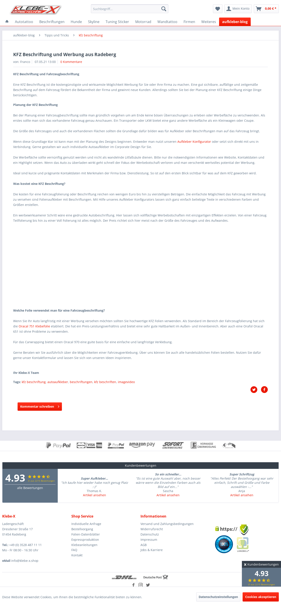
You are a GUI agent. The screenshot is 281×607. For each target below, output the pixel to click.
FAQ (74, 550)
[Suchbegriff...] (129, 8)
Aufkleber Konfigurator (194, 141)
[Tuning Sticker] (117, 22)
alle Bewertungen (30, 488)
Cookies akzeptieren (260, 597)
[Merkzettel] (217, 8)
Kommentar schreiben (39, 406)
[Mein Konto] (238, 8)
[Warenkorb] (266, 8)
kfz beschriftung (34, 382)
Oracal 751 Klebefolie (34, 326)
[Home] (7, 22)
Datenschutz (149, 534)
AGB (143, 545)
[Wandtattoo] (167, 22)
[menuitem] (129, 8)
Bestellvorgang (82, 529)
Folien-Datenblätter (85, 534)
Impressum (148, 539)
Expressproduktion (85, 539)
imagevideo (126, 382)
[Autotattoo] (24, 22)
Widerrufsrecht (151, 529)
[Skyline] (94, 22)
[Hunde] (76, 22)
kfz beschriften (105, 382)
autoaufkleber (57, 382)
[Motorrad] (143, 22)
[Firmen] (189, 22)
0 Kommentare (71, 62)
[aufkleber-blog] (235, 22)
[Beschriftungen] (52, 22)
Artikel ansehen (94, 495)
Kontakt (77, 555)
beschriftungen (81, 382)
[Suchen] (163, 8)
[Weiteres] (208, 22)
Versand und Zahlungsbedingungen (167, 524)
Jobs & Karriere (151, 550)
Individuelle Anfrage (86, 524)
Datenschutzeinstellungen (218, 597)
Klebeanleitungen (84, 545)
